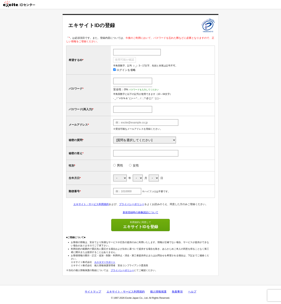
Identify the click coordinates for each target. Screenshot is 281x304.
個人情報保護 (158, 291)
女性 (136, 165)
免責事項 (177, 291)
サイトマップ (93, 291)
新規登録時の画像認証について (140, 212)
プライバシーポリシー (131, 204)
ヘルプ (192, 291)
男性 (120, 165)
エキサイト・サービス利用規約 (91, 204)
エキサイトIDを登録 (140, 225)
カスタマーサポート (104, 262)
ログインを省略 (124, 69)
